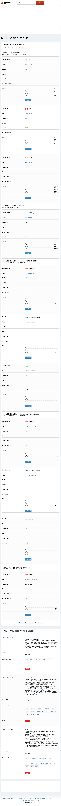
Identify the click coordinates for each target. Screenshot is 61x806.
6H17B (55, 706)
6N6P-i (42, 763)
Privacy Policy (22, 798)
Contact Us (31, 800)
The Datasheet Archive (6, 3)
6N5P (27, 766)
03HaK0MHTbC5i (51, 689)
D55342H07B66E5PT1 (31, 579)
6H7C (27, 714)
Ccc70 (51, 686)
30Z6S (27, 708)
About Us (38, 800)
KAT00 (27, 662)
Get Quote (28, 149)
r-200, (50, 706)
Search (40, 2)
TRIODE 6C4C (40, 711)
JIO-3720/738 (39, 708)
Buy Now (28, 100)
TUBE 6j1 (33, 711)
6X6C (37, 763)
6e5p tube (50, 659)
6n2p (32, 766)
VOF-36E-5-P (28, 217)
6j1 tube (47, 708)
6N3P (27, 763)
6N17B (55, 763)
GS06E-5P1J (28, 64)
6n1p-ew (32, 714)
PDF (27, 668)
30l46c (32, 708)
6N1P (27, 711)
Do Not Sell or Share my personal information (41, 798)
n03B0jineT (42, 689)
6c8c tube (53, 711)
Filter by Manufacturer (9, 47)
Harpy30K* (37, 659)
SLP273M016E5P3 (30, 273)
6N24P (38, 714)
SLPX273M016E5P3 (30, 426)
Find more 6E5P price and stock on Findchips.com (30, 622)
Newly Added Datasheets (10, 798)
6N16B (52, 708)
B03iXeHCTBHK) (29, 659)
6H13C (47, 711)
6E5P (44, 659)
